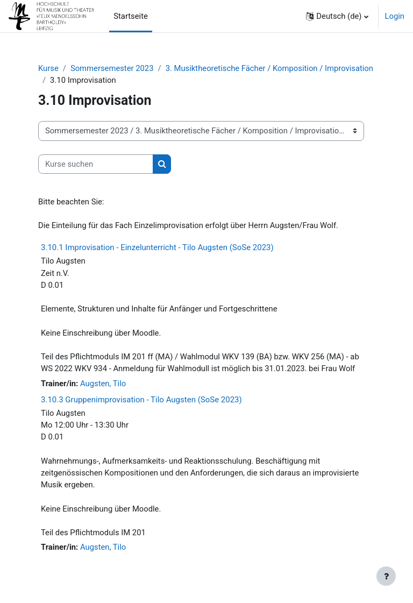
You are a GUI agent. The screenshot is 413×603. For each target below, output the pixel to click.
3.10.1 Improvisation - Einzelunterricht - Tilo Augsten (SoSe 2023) (157, 247)
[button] (336, 16)
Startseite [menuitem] (130, 16)
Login (395, 16)
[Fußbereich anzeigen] (386, 576)
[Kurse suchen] (95, 164)
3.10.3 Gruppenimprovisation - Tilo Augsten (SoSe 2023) (141, 400)
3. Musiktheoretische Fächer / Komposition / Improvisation (269, 68)
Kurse (48, 68)
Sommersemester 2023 (112, 68)
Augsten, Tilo (103, 383)
